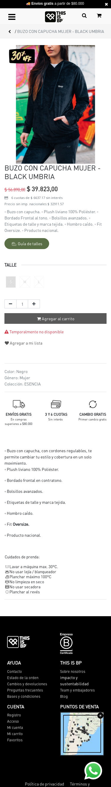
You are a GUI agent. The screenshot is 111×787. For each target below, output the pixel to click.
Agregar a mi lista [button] (23, 342)
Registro (14, 715)
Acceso (13, 721)
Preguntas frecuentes (25, 690)
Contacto (14, 671)
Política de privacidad (44, 783)
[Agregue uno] (34, 303)
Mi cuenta (15, 727)
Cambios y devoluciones (27, 683)
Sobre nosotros (72, 671)
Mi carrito (15, 733)
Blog (64, 696)
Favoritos (14, 739)
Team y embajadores (77, 690)
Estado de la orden (22, 677)
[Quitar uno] (10, 303)
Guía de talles (27, 243)
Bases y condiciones (23, 696)
